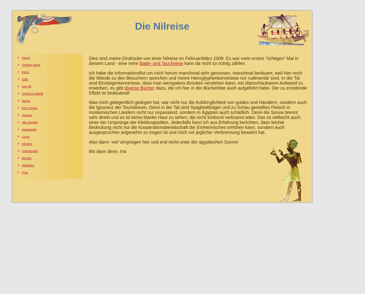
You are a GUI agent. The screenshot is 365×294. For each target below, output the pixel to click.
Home (26, 57)
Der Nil (26, 86)
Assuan (27, 115)
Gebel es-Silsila (32, 93)
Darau (26, 100)
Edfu (25, 79)
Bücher (27, 158)
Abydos (27, 143)
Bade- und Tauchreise (161, 63)
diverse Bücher (139, 88)
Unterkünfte (30, 151)
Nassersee (29, 129)
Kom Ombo (29, 108)
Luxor (26, 136)
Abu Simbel (30, 122)
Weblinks (28, 165)
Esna (25, 72)
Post (25, 172)
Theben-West (31, 64)
